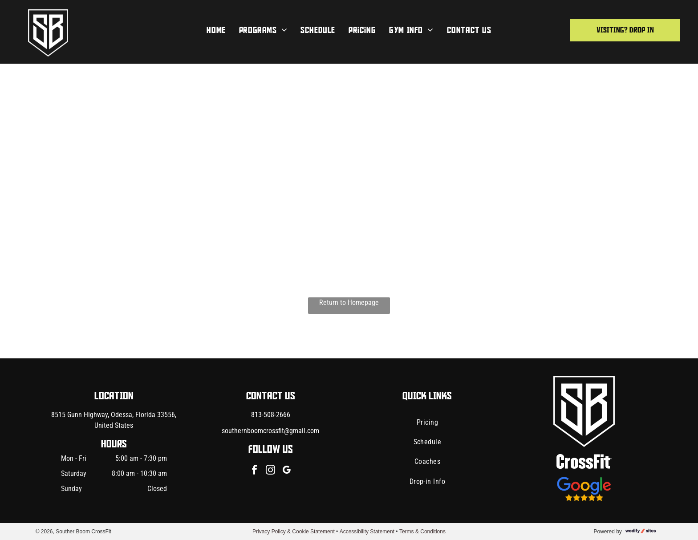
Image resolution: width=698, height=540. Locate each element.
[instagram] (271, 471)
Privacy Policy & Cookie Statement (293, 531)
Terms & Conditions (422, 531)
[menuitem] (216, 30)
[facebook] (255, 471)
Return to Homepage (349, 302)
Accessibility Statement (367, 531)
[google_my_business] (287, 471)
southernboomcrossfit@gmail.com (270, 430)
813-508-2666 (270, 414)
